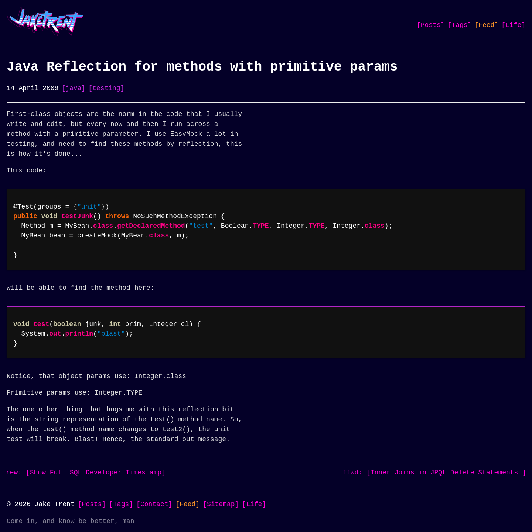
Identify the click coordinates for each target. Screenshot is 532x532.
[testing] (106, 88)
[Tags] (460, 25)
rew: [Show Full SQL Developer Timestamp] (86, 472)
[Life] (513, 25)
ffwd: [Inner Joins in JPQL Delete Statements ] (434, 472)
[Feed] (486, 25)
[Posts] (431, 25)
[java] (73, 88)
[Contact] (154, 504)
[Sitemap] (221, 504)
